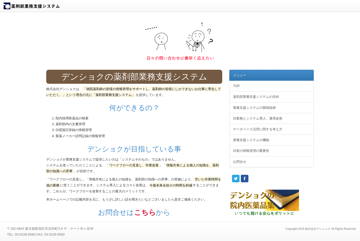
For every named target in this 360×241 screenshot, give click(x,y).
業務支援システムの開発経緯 (254, 108)
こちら (145, 212)
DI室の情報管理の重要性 (251, 151)
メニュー (239, 75)
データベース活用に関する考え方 (257, 129)
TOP (236, 86)
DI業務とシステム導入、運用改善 (257, 118)
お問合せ (239, 162)
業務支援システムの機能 (251, 140)
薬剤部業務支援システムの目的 (256, 97)
